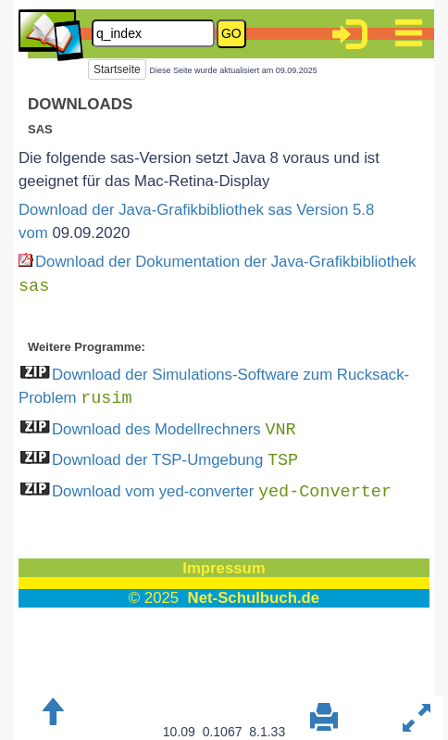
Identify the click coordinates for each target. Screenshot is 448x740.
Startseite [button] (117, 69)
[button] (349, 37)
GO (231, 33)
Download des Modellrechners (174, 429)
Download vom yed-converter (222, 491)
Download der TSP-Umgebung (175, 460)
